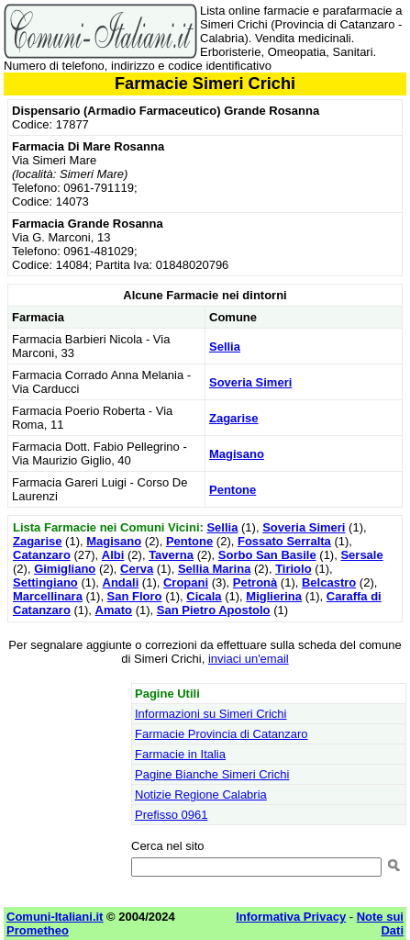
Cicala (203, 596)
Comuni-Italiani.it (54, 916)
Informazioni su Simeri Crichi (210, 714)
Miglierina (274, 596)
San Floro (134, 596)
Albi (113, 555)
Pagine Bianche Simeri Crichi (212, 774)
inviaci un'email (248, 659)
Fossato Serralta (284, 541)
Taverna (171, 555)
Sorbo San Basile (267, 555)
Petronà (255, 582)
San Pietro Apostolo (214, 610)
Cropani (185, 582)
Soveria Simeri (250, 382)
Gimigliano (64, 569)
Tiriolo (293, 569)
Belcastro (329, 582)
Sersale (361, 555)
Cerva (136, 569)
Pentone (232, 490)
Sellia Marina (214, 569)
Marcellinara (48, 596)
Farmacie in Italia (180, 754)
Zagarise (233, 418)
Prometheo (37, 930)
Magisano (236, 454)
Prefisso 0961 (171, 815)
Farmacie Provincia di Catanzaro (221, 734)
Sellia (224, 346)
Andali (121, 582)
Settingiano (45, 582)
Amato (113, 610)
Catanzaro (42, 555)
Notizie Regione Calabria (201, 794)
